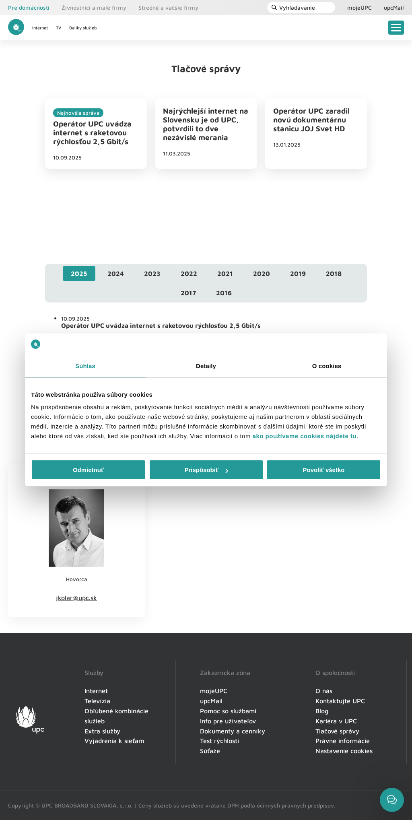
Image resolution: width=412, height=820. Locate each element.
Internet (40, 27)
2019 (298, 273)
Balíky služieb (83, 27)
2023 (152, 273)
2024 (115, 273)
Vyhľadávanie (293, 7)
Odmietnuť (88, 469)
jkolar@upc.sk (76, 597)
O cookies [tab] (327, 365)
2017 (188, 292)
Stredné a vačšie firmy (168, 7)
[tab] (79, 273)
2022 (189, 273)
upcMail (394, 7)
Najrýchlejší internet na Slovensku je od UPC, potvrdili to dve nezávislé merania (205, 124)
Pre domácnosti (28, 7)
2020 (261, 273)
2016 (224, 292)
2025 (79, 273)
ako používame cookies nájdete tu (305, 436)
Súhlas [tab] (85, 365)
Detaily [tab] (206, 365)
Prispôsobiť (206, 469)
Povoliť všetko (324, 469)
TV (58, 27)
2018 (334, 273)
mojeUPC (359, 7)
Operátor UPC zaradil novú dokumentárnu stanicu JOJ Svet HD (311, 119)
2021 (225, 273)
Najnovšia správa (78, 113)
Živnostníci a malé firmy (94, 7)
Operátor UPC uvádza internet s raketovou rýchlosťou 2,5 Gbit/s (92, 132)
